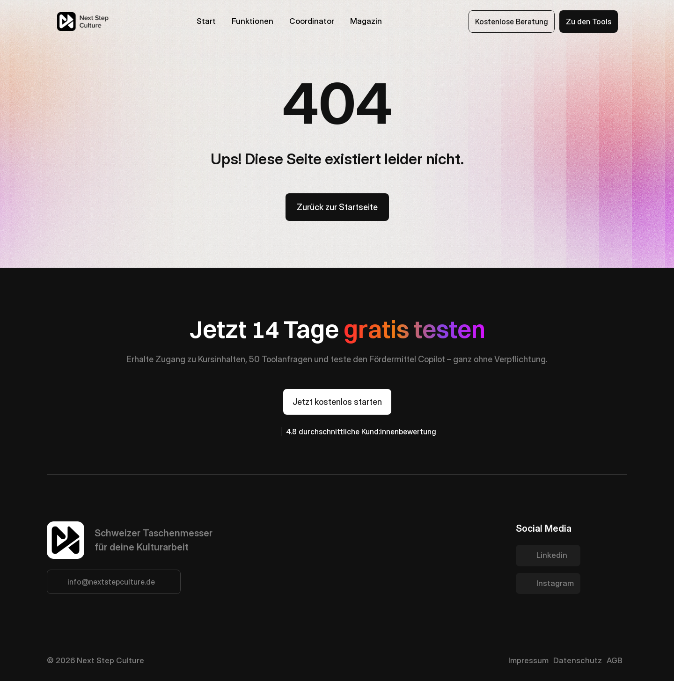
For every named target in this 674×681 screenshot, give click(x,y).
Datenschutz (577, 660)
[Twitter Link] (548, 555)
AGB (615, 660)
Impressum (528, 660)
